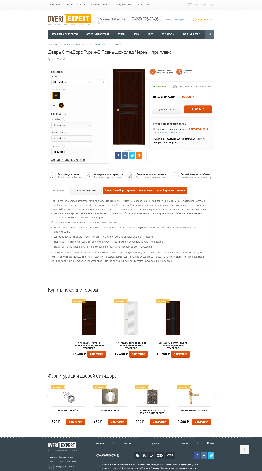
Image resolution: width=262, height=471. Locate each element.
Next (215, 398)
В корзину (197, 109)
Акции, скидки (204, 19)
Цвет (150, 34)
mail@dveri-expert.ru (65, 466)
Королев (127, 443)
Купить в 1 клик (167, 109)
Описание (59, 190)
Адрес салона (144, 4)
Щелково (183, 443)
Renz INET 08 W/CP (68, 410)
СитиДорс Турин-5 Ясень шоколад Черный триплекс (89, 345)
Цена (136, 34)
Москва (210, 443)
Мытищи (100, 443)
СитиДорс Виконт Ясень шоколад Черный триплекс (173, 345)
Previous (46, 398)
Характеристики (86, 190)
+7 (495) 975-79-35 (144, 19)
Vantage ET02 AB (110, 410)
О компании (54, 4)
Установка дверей (100, 4)
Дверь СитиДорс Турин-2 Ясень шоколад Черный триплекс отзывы (145, 190)
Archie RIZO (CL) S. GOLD (194, 410)
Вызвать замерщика (174, 19)
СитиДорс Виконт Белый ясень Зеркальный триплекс (131, 345)
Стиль (121, 34)
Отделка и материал (97, 34)
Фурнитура (167, 34)
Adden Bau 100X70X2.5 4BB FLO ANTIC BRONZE (152, 412)
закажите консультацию (171, 132)
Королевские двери (63, 445)
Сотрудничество (123, 4)
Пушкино (155, 443)
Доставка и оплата (75, 4)
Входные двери (191, 34)
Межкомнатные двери (65, 34)
